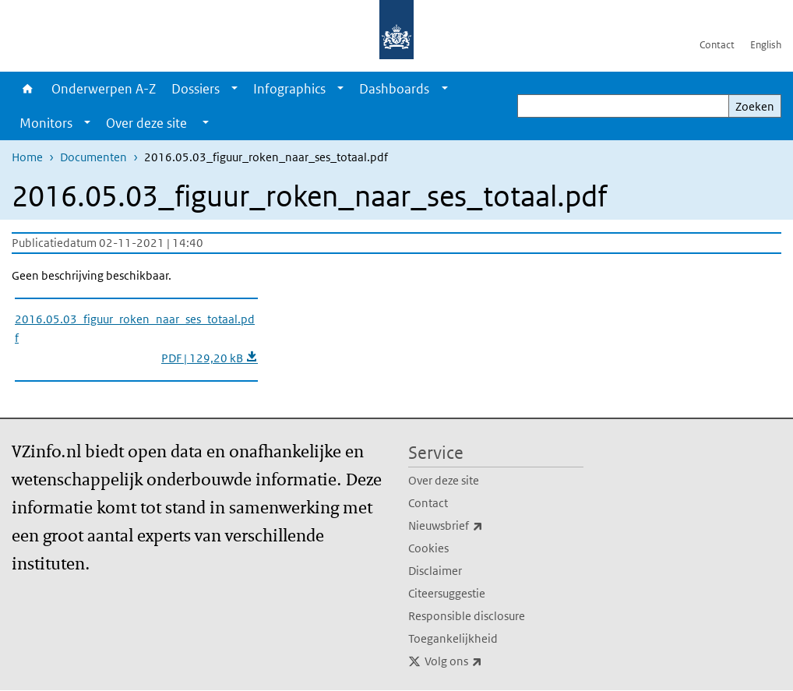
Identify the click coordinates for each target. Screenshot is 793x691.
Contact (717, 44)
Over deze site (443, 480)
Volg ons (488, 661)
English (765, 44)
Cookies (428, 548)
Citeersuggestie (446, 593)
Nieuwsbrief (480, 525)
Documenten (93, 157)
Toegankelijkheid (453, 638)
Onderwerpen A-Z (103, 88)
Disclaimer (435, 570)
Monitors (45, 123)
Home (28, 89)
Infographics (289, 88)
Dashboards (394, 88)
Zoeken (754, 106)
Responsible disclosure (466, 615)
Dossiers (195, 88)
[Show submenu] (234, 89)
